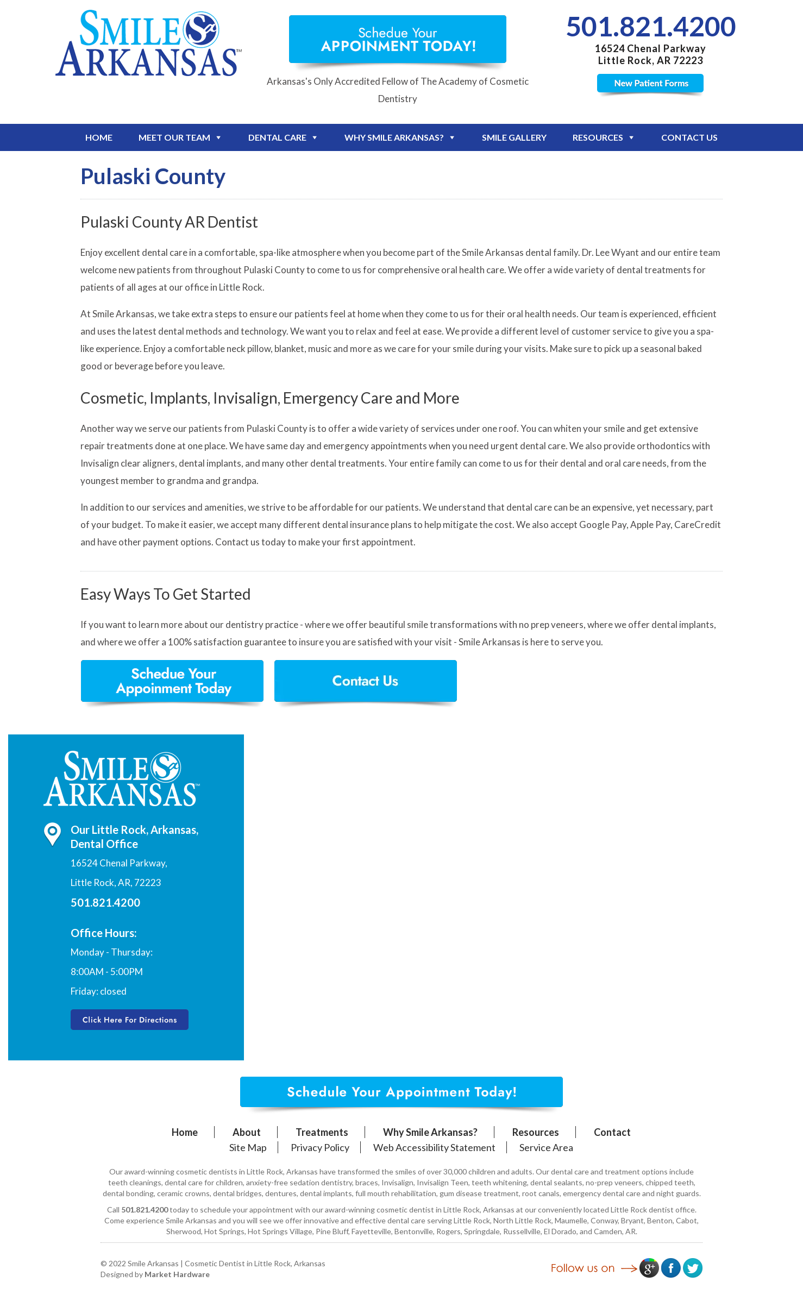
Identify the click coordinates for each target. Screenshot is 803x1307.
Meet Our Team (174, 137)
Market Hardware (177, 1274)
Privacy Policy (320, 1147)
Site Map (248, 1147)
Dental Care (277, 137)
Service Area (546, 1147)
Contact (612, 1132)
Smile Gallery (514, 137)
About (247, 1132)
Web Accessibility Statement (434, 1147)
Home (98, 137)
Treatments (322, 1132)
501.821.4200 (651, 26)
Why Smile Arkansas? (394, 137)
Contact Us (689, 137)
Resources (598, 137)
